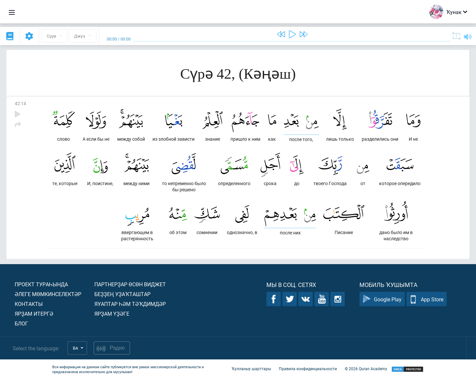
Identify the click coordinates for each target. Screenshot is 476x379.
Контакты (29, 303)
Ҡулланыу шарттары (251, 368)
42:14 (20, 103)
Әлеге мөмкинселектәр (48, 294)
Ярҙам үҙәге (111, 313)
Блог (21, 323)
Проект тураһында (41, 284)
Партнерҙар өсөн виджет (130, 284)
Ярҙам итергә (34, 313)
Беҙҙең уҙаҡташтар (122, 294)
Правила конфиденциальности (308, 368)
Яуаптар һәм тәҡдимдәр (130, 303)
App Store (426, 299)
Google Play (382, 299)
